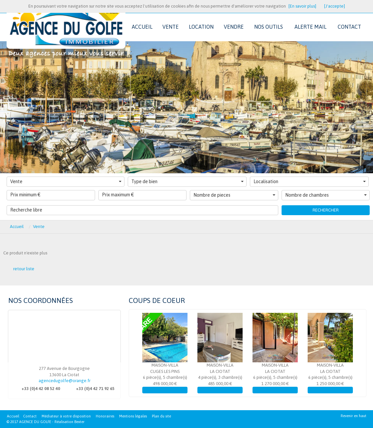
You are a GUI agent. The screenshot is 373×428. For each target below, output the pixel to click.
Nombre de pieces (234, 195)
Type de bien (187, 181)
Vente (65, 181)
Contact (30, 416)
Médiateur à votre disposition (66, 416)
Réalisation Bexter (69, 422)
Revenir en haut (353, 416)
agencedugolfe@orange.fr (64, 380)
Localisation (310, 181)
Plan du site (161, 416)
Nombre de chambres (326, 195)
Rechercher (326, 210)
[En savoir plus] (302, 6)
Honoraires (105, 416)
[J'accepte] (334, 6)
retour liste (23, 268)
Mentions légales (133, 416)
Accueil (17, 226)
